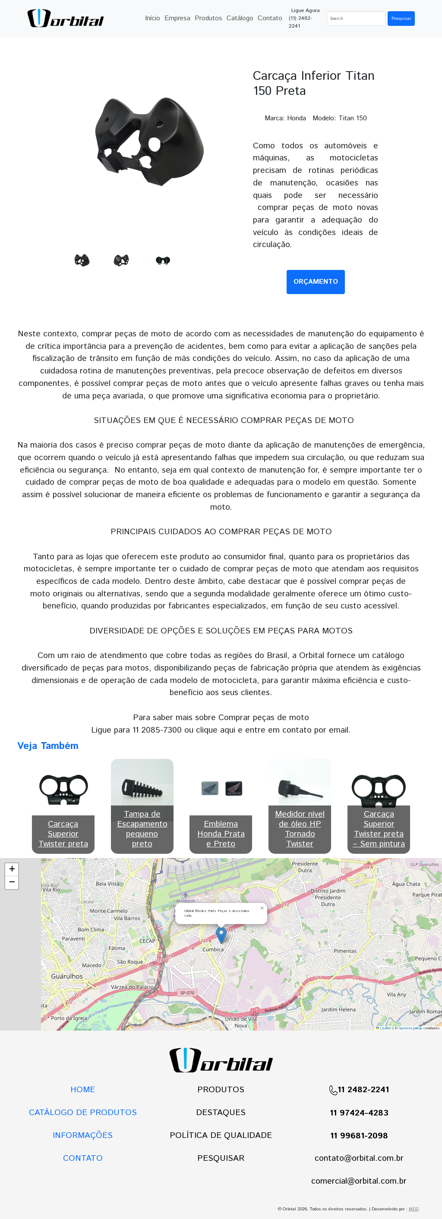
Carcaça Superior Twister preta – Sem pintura (379, 829)
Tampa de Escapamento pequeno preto (142, 829)
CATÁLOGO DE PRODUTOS (83, 1113)
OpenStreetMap (410, 1028)
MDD (414, 1209)
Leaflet (383, 1028)
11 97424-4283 (359, 1113)
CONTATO (83, 1158)
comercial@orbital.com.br (359, 1181)
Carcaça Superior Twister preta (63, 834)
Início (152, 18)
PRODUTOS (220, 1090)
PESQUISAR (220, 1158)
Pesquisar (401, 19)
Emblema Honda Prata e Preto (221, 834)
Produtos (208, 18)
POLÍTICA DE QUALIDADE (221, 1135)
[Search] (356, 18)
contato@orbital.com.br (359, 1158)
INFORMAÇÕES (83, 1135)
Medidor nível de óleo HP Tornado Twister (300, 829)
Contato (270, 18)
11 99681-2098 (359, 1136)
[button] (221, 935)
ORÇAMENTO (316, 282)
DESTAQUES (221, 1113)
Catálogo (240, 18)
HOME (82, 1090)
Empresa (177, 18)
